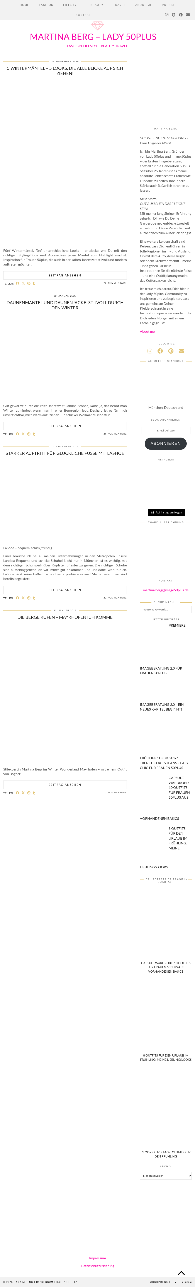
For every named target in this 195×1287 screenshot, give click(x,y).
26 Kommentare (115, 433)
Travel (119, 5)
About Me (143, 5)
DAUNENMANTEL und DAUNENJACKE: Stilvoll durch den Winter (65, 305)
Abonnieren (166, 443)
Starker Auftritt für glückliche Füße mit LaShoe (65, 453)
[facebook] (160, 351)
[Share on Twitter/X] (23, 283)
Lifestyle (72, 5)
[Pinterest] (174, 15)
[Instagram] (167, 15)
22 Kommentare (115, 283)
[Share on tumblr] (34, 283)
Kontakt (83, 15)
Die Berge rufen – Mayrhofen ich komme (65, 617)
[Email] (188, 15)
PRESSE (168, 5)
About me (147, 331)
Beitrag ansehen (65, 275)
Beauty (96, 5)
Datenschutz (66, 1282)
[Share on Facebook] (17, 283)
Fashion (46, 5)
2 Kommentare (116, 792)
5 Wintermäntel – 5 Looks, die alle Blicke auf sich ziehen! (65, 70)
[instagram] (150, 351)
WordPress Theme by (171, 1282)
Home (24, 5)
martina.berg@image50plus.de (165, 590)
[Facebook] (181, 15)
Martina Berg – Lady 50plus (93, 36)
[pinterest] (170, 351)
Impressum (97, 1258)
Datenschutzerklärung (97, 1266)
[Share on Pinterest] (29, 283)
